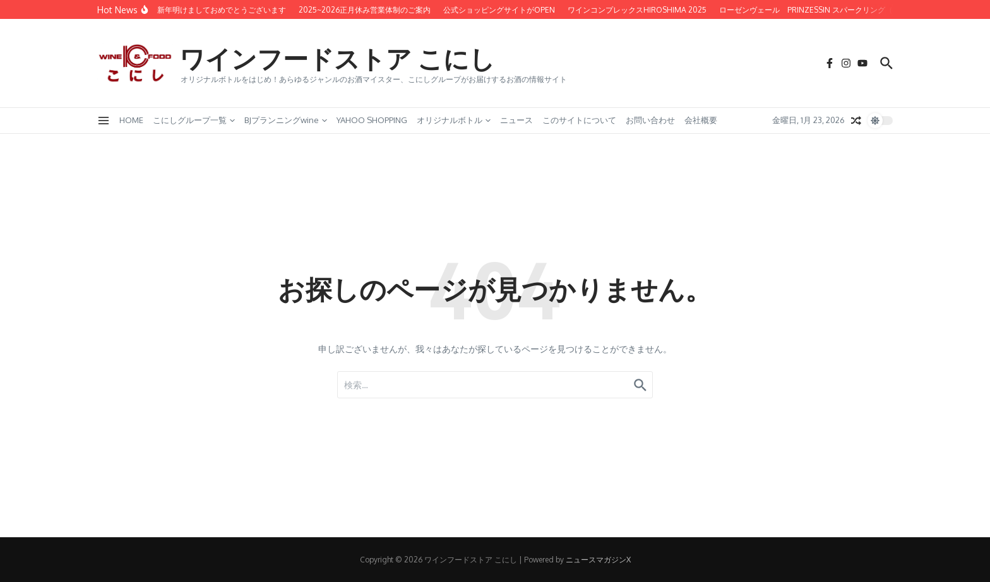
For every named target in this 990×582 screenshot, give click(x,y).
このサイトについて (579, 120)
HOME (131, 120)
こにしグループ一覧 (194, 120)
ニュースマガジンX (598, 559)
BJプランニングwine (285, 120)
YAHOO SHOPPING (372, 120)
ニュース (516, 120)
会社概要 (700, 120)
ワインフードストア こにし (337, 58)
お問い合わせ (650, 120)
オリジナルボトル (454, 120)
